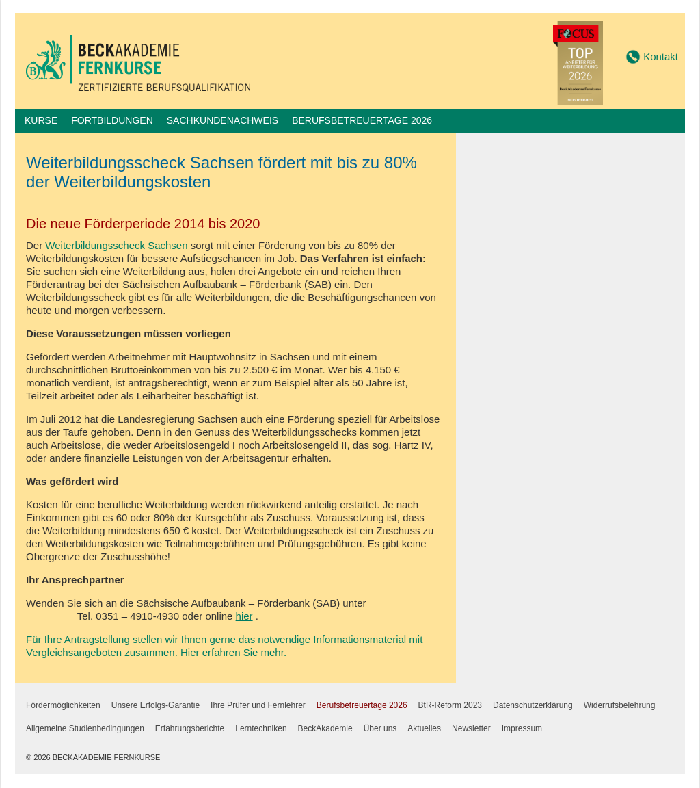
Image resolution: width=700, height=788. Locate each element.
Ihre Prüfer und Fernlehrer (258, 705)
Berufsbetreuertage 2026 (362, 120)
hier (244, 616)
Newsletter (471, 728)
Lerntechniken (260, 728)
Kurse (41, 120)
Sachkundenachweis (222, 120)
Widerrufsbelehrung (620, 705)
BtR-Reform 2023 (450, 705)
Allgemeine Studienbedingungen (85, 728)
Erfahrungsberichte (189, 728)
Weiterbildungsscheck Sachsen (116, 245)
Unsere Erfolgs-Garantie (155, 705)
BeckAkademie (325, 728)
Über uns (380, 728)
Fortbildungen (112, 120)
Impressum (522, 728)
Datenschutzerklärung (533, 705)
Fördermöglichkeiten (63, 705)
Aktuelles (424, 728)
